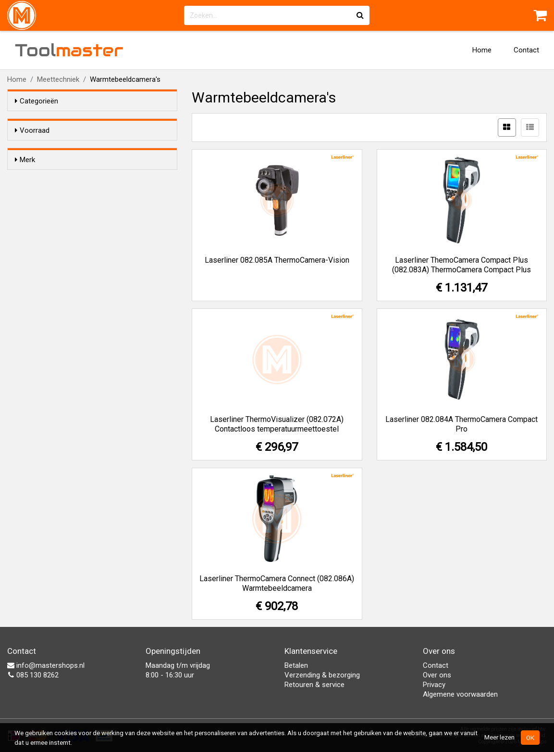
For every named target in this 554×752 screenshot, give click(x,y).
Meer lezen (499, 737)
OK (530, 737)
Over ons (437, 675)
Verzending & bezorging (322, 675)
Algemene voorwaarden (460, 694)
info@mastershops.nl (46, 665)
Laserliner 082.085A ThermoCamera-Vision (277, 260)
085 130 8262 (33, 675)
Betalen (296, 665)
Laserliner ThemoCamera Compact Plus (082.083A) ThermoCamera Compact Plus (461, 264)
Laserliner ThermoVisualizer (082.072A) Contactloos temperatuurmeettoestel (277, 424)
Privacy (434, 684)
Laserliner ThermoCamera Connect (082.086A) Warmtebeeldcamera (276, 583)
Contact (526, 50)
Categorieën (36, 101)
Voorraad (32, 130)
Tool (69, 50)
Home (482, 50)
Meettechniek (58, 79)
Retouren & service (314, 684)
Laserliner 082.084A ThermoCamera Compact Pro (461, 424)
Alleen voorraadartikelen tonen (77, 148)
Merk (25, 177)
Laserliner (49, 195)
